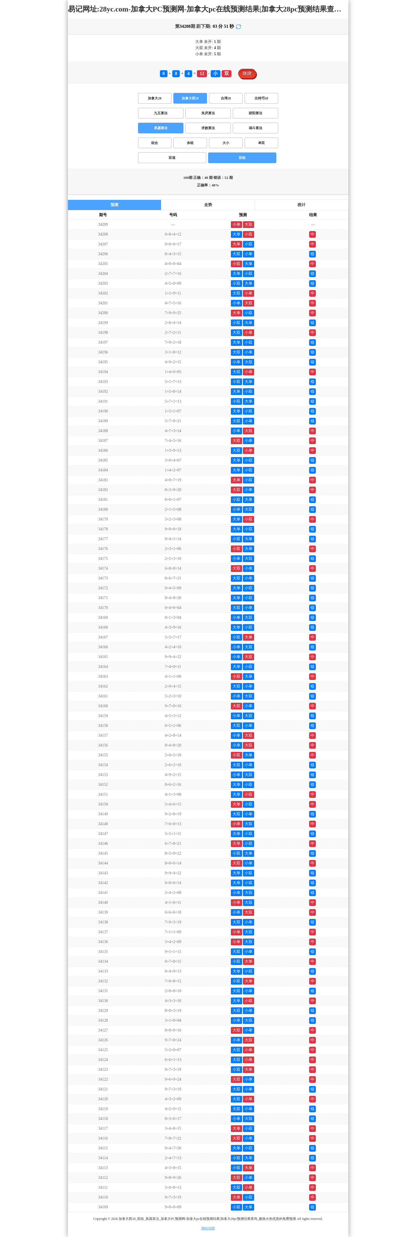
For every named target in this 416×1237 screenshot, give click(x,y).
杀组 (190, 143)
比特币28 (261, 98)
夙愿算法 (160, 128)
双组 (242, 158)
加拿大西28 (190, 98)
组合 (154, 143)
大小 (225, 143)
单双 (261, 143)
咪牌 (247, 73)
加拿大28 (154, 98)
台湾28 (226, 98)
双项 (172, 158)
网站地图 (208, 1228)
